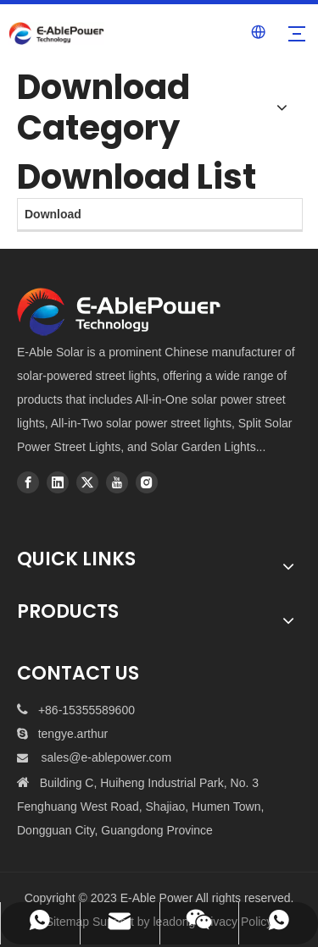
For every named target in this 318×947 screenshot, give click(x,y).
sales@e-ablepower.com (107, 757)
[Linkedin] (58, 482)
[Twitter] (87, 482)
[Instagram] (147, 482)
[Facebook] (28, 482)
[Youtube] (117, 482)
